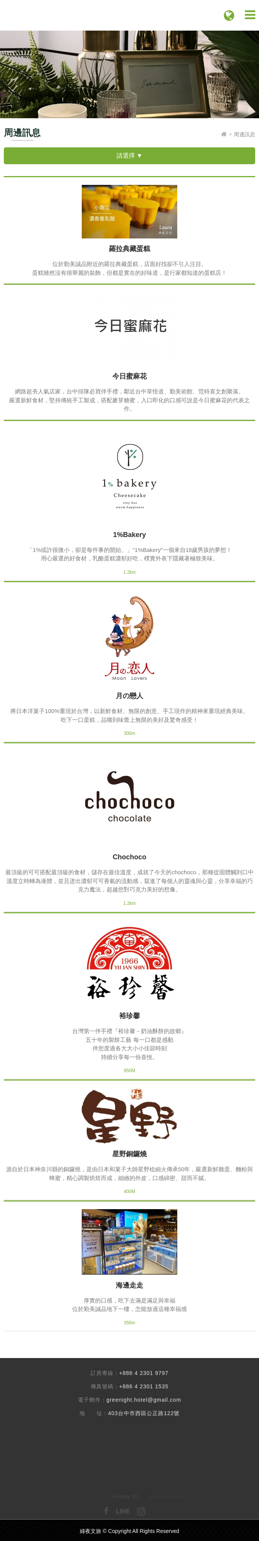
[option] (129, 74)
